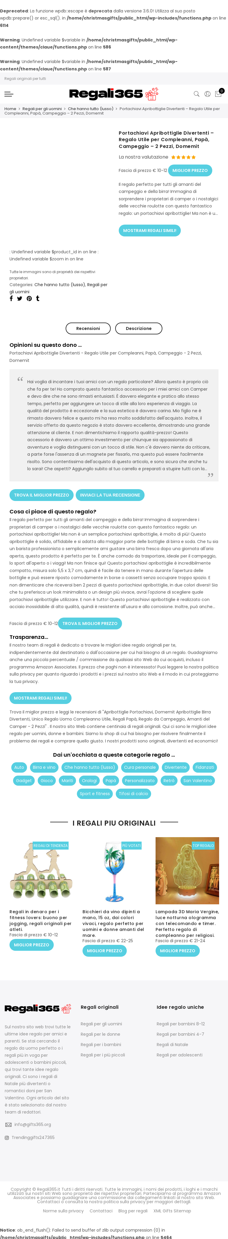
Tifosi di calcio (133, 788)
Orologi (89, 774)
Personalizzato (140, 774)
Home (10, 108)
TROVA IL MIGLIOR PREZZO (41, 492)
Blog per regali (133, 1209)
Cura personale (140, 761)
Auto (19, 761)
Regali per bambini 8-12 (181, 1023)
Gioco (47, 774)
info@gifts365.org (33, 1124)
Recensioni (88, 328)
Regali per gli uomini (42, 108)
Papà (111, 774)
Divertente (176, 761)
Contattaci (101, 1209)
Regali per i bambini (101, 1044)
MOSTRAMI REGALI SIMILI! (149, 226)
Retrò (169, 774)
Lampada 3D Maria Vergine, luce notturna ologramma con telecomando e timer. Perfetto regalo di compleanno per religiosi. (187, 924)
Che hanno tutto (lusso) (90, 108)
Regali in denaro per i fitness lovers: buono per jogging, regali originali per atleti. (41, 921)
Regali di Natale (172, 1044)
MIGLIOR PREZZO (190, 168)
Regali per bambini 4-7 (180, 1033)
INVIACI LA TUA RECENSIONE (111, 492)
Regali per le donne (100, 1033)
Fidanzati (205, 761)
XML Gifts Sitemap (172, 1209)
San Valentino (197, 774)
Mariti (67, 774)
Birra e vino (44, 761)
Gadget (24, 774)
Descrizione (139, 328)
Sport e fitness (95, 788)
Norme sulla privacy (63, 1209)
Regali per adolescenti (179, 1054)
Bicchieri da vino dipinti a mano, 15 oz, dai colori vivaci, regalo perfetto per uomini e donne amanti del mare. (113, 924)
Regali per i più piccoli (103, 1054)
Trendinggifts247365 (30, 1137)
